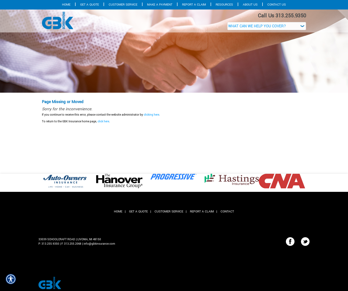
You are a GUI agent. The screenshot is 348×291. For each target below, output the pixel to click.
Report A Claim (202, 211)
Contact (227, 211)
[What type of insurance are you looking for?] (266, 26)
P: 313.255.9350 (48, 244)
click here (103, 121)
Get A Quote (138, 211)
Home (118, 211)
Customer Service (169, 211)
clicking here (151, 115)
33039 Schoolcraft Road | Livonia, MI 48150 (69, 239)
